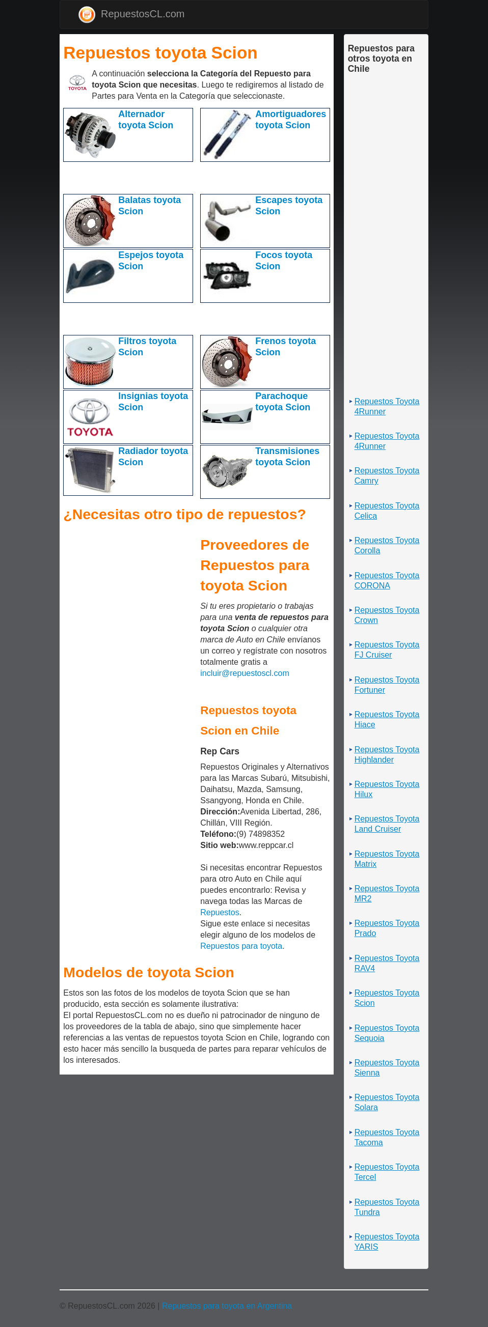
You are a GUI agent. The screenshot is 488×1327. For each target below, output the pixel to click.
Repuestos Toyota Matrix (387, 859)
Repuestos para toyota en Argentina (227, 1306)
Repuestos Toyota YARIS (387, 1241)
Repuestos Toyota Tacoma (387, 1137)
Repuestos (219, 912)
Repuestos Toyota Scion (387, 998)
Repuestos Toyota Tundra (387, 1207)
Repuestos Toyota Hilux (387, 789)
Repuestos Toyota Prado (387, 928)
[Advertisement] (182, 177)
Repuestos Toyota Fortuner (387, 684)
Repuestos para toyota (241, 946)
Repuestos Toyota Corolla (387, 545)
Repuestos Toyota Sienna (387, 1067)
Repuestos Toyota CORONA (387, 580)
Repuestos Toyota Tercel (387, 1172)
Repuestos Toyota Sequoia (387, 1033)
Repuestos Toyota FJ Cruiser (387, 649)
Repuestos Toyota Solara (387, 1102)
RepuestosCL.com (131, 14)
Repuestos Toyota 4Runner (387, 406)
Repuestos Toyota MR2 (387, 893)
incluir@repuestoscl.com (244, 673)
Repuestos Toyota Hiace (387, 719)
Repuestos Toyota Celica (387, 510)
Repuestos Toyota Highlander (387, 754)
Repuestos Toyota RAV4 (387, 963)
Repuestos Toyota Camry (387, 475)
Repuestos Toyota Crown (387, 615)
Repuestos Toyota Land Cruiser (387, 823)
